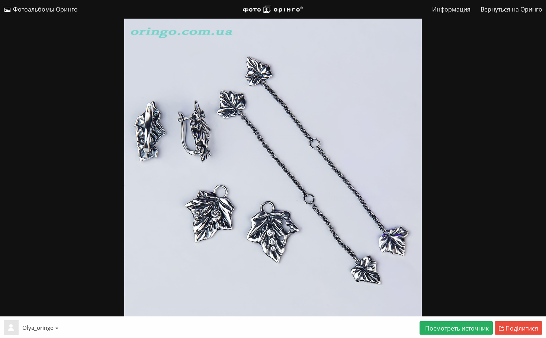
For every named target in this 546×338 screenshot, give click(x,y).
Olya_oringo (40, 327)
